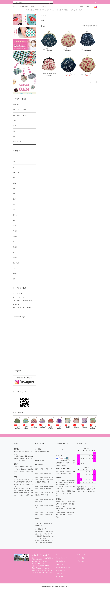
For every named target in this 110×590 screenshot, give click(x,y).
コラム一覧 (16, 304)
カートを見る (80, 558)
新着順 (95, 26)
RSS (57, 576)
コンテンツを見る (41, 6)
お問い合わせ (88, 6)
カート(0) (92, 2)
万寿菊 (44, 15)
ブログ (80, 6)
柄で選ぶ (32, 6)
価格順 (90, 26)
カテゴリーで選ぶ (23, 6)
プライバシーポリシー (62, 570)
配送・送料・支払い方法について (22, 307)
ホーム (14, 6)
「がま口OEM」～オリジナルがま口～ (23, 300)
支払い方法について (61, 558)
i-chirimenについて (18, 293)
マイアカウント (81, 555)
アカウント (83, 2)
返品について (59, 564)
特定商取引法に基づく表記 (63, 567)
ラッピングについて (18, 297)
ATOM (61, 576)
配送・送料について (61, 561)
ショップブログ (60, 573)
